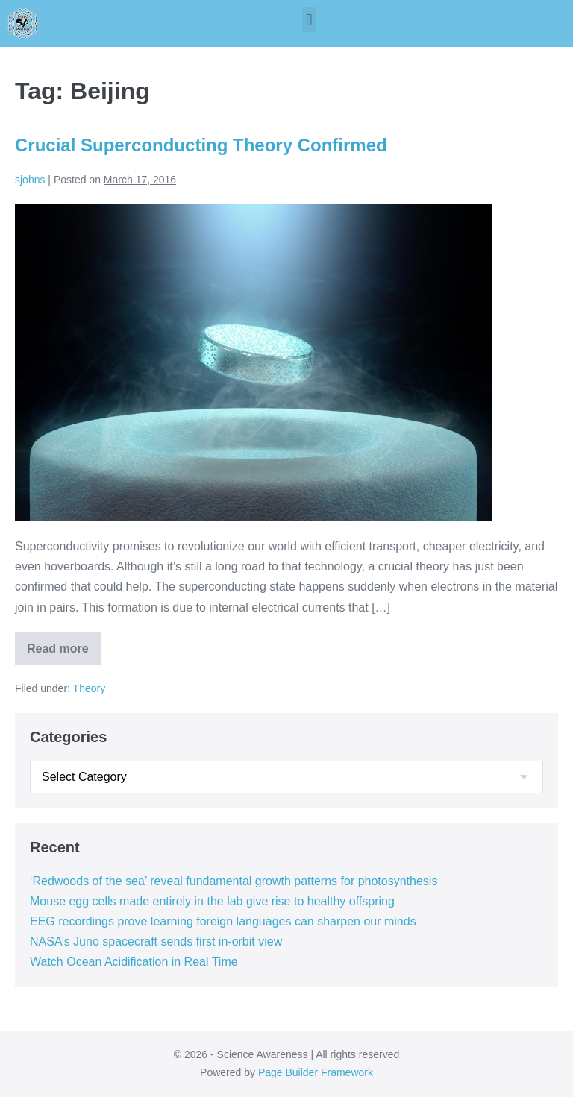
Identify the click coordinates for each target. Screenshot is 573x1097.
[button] (309, 19)
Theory (89, 688)
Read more (64, 643)
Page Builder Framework (315, 1072)
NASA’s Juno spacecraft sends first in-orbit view (156, 941)
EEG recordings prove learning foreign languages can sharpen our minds (223, 921)
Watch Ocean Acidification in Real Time (134, 961)
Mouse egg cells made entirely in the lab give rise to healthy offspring (212, 901)
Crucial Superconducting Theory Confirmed (201, 145)
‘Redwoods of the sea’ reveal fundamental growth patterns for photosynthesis (233, 881)
